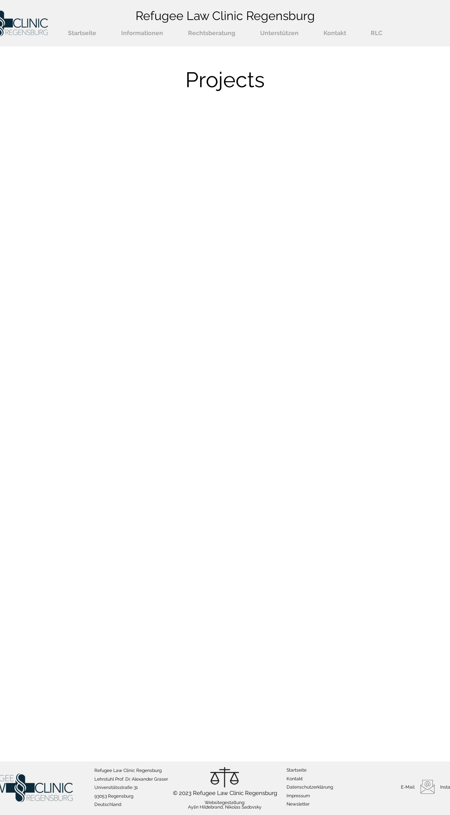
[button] (142, 33)
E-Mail (408, 787)
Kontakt (295, 778)
